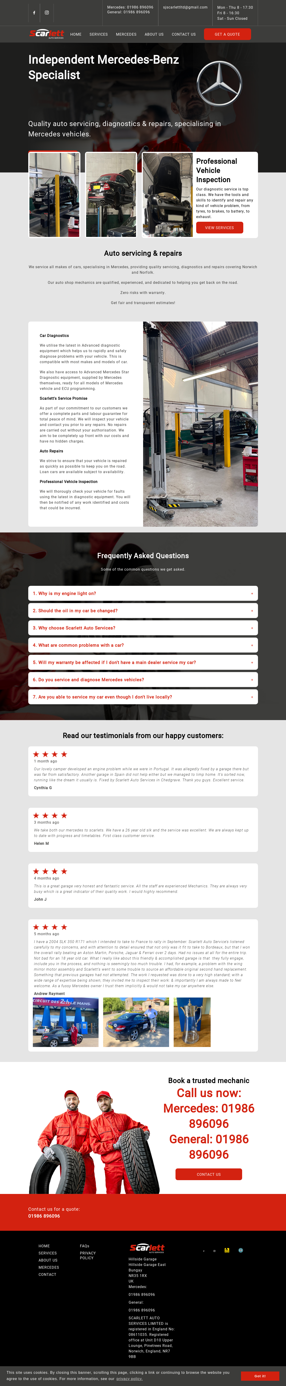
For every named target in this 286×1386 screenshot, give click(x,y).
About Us (154, 34)
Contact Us (184, 34)
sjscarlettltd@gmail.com (185, 7)
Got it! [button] (260, 1376)
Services (99, 34)
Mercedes (126, 34)
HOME (44, 1245)
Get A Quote (227, 34)
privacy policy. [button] (129, 1379)
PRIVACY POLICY (88, 1255)
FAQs (84, 1245)
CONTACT (48, 1274)
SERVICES (48, 1253)
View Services (219, 227)
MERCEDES (49, 1267)
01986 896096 (139, 7)
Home (76, 34)
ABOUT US (48, 1260)
